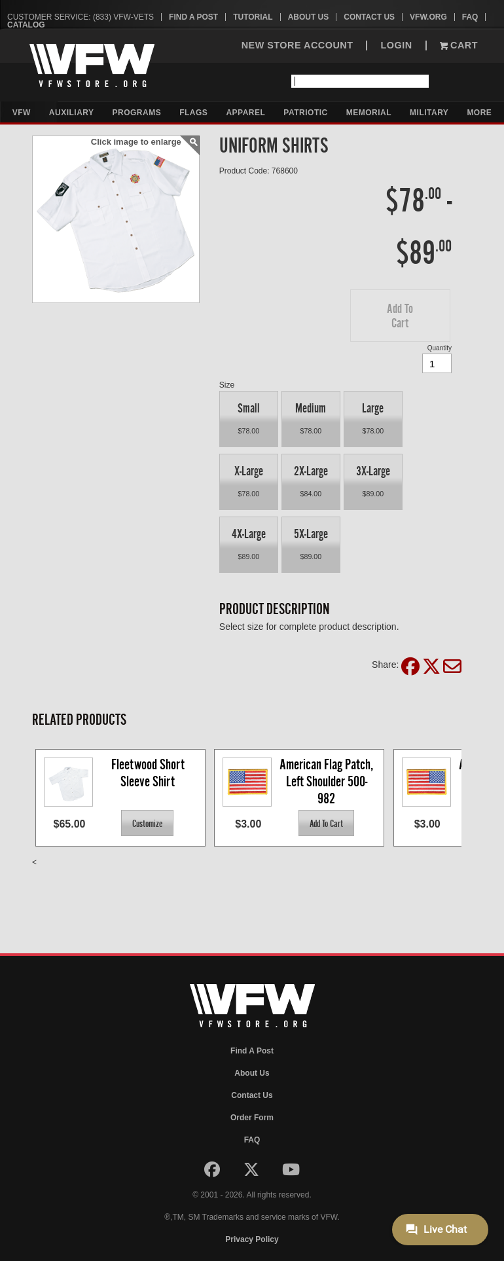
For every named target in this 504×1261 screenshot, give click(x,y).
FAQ (470, 17)
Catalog (26, 25)
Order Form (252, 1117)
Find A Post (193, 17)
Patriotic (305, 112)
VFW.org (428, 17)
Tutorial (252, 17)
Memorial (368, 112)
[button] (400, 315)
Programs (137, 112)
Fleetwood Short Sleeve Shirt (149, 773)
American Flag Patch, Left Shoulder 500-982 (327, 780)
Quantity (439, 348)
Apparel (245, 112)
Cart (459, 45)
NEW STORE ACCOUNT (297, 45)
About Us (308, 17)
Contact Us (369, 17)
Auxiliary (71, 112)
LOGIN (396, 45)
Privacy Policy (251, 1239)
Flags (193, 112)
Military (429, 112)
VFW (21, 112)
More (479, 112)
